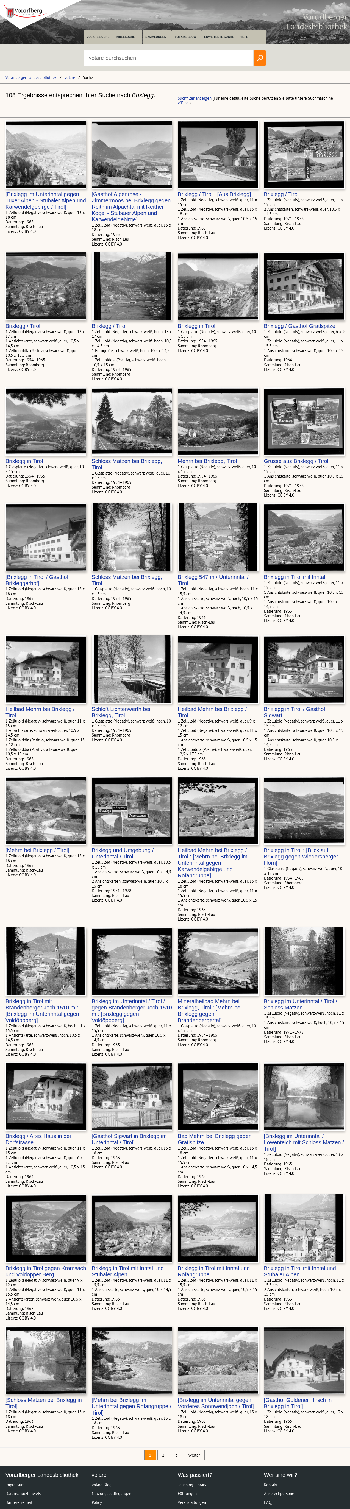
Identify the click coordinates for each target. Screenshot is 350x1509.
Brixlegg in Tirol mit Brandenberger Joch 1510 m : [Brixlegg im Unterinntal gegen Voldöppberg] (42, 1010)
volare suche (98, 36)
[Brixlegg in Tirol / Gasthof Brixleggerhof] (36, 580)
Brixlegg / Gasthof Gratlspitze (299, 326)
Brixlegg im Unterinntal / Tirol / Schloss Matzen (300, 1004)
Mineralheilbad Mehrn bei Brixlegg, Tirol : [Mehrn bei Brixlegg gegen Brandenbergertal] (209, 1010)
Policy (97, 1502)
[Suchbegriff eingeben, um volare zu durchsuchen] (168, 58)
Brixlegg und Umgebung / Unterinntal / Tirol (123, 853)
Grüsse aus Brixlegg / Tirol (296, 461)
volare (70, 77)
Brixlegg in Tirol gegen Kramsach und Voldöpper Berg (45, 1271)
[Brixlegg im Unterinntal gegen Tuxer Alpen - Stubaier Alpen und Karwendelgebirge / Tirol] (45, 200)
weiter (194, 1455)
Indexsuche (125, 36)
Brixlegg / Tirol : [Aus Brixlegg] (214, 194)
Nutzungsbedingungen (111, 1493)
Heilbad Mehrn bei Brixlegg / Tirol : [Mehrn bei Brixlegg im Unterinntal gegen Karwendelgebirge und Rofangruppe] (213, 862)
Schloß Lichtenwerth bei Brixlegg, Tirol (121, 712)
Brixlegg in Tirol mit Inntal (294, 577)
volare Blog (185, 36)
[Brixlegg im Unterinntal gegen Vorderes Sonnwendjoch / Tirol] (216, 1403)
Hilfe (244, 36)
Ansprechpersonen (280, 1493)
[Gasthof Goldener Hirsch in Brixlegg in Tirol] (298, 1403)
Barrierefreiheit (18, 1502)
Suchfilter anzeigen (195, 98)
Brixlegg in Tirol (196, 326)
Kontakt (270, 1484)
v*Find (183, 102)
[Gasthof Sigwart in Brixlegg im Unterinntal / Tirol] (129, 1139)
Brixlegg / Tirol (281, 194)
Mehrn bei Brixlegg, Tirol (207, 461)
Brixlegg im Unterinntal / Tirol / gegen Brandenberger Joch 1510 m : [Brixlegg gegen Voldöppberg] (132, 1010)
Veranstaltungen (192, 1502)
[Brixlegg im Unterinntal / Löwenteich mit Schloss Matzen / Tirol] (304, 1142)
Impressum (14, 1484)
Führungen (187, 1493)
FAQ (267, 1502)
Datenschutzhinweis (23, 1493)
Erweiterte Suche (219, 36)
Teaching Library (192, 1484)
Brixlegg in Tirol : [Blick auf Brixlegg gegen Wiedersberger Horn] (301, 856)
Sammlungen (155, 36)
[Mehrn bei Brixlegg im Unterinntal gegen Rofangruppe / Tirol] (131, 1406)
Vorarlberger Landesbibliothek (31, 77)
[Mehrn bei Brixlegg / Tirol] (37, 850)
